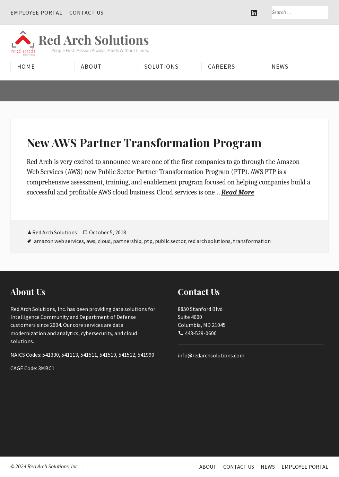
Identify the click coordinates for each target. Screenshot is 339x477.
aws (90, 240)
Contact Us (86, 12)
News (279, 66)
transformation (252, 240)
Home (26, 66)
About (91, 66)
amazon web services (59, 240)
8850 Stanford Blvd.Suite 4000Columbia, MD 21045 (202, 317)
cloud (104, 240)
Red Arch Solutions (54, 232)
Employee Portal (36, 12)
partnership (127, 240)
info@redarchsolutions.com (211, 355)
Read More (237, 192)
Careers (221, 66)
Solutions (161, 66)
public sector (170, 240)
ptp (148, 240)
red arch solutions (209, 240)
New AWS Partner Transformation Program (144, 142)
